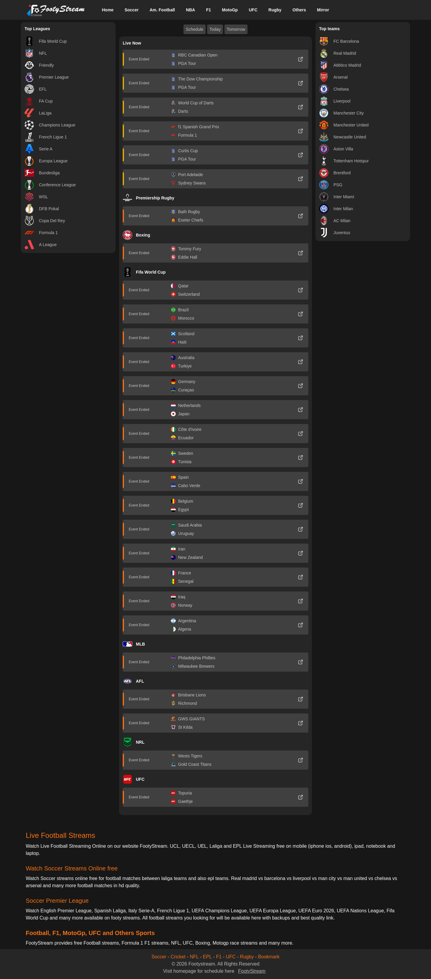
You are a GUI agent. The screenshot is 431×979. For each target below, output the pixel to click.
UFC (253, 9)
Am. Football (162, 9)
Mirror (323, 9)
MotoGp (230, 9)
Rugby (275, 9)
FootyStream (251, 971)
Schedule (194, 29)
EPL (207, 956)
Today (215, 29)
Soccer (132, 9)
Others (299, 9)
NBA (190, 9)
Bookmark (269, 956)
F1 (208, 9)
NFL (194, 956)
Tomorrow (236, 29)
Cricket (178, 956)
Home (107, 9)
